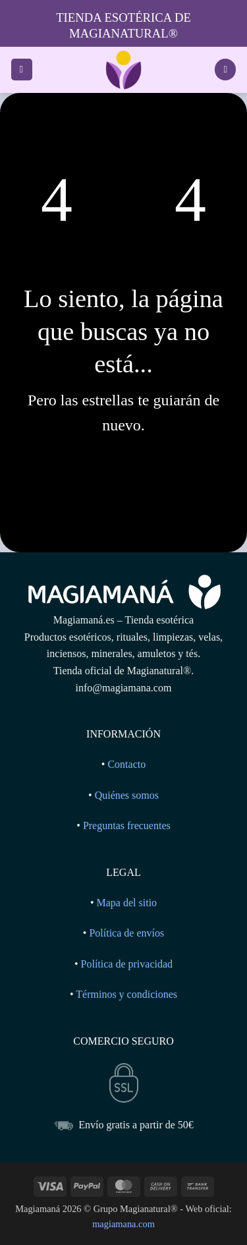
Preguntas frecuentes (127, 825)
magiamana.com (123, 1224)
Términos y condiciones (126, 994)
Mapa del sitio (127, 902)
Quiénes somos (127, 795)
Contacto (126, 764)
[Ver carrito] (225, 69)
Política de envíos (126, 933)
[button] (21, 69)
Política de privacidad (127, 964)
